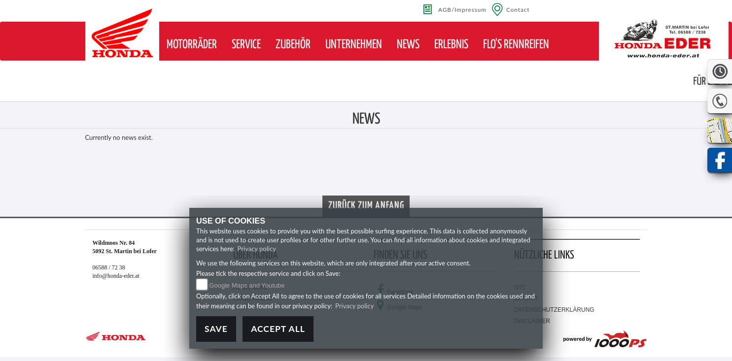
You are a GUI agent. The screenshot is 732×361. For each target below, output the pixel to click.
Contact (518, 9)
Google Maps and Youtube (246, 285)
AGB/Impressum (462, 9)
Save (216, 329)
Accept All (278, 329)
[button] (191, 45)
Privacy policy (257, 249)
